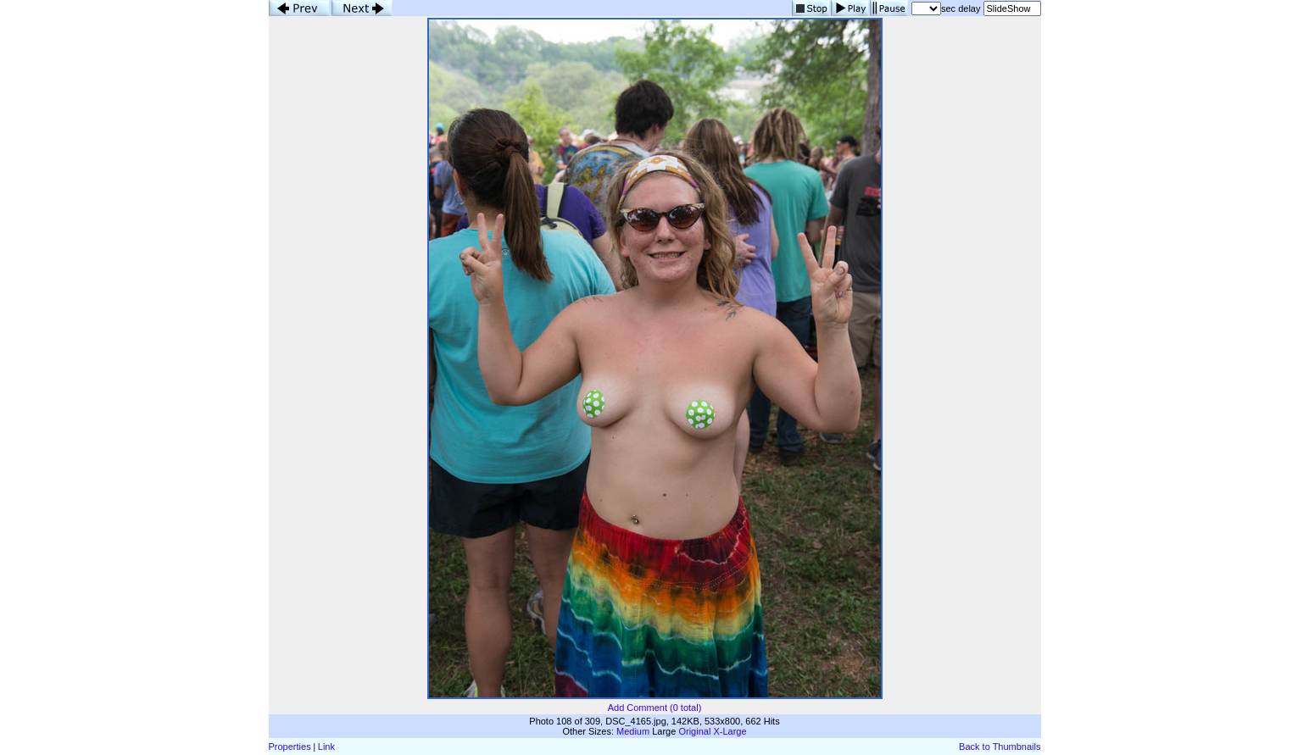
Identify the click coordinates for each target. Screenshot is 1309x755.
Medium (632, 731)
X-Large (729, 731)
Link (326, 746)
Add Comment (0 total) (655, 707)
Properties (290, 746)
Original (694, 731)
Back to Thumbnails (999, 746)
